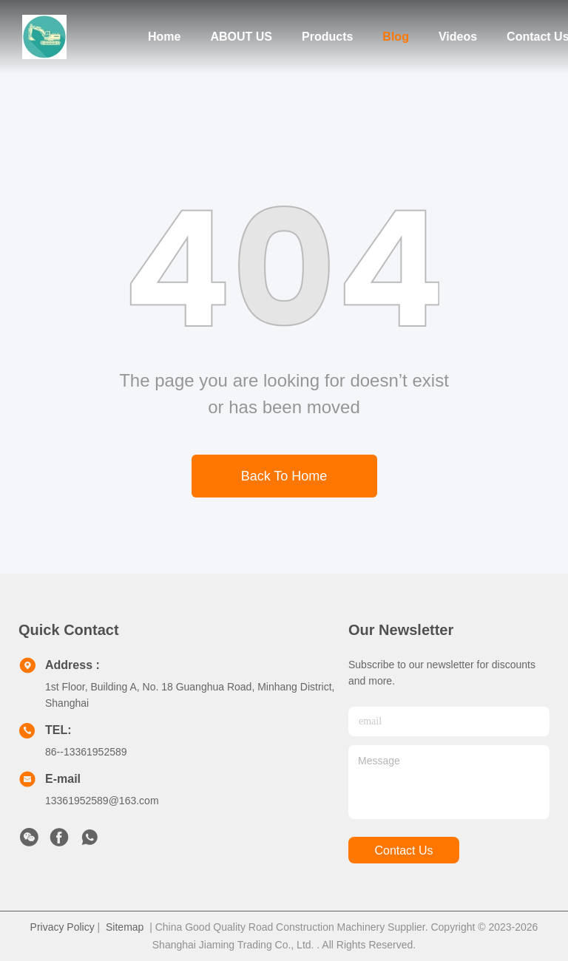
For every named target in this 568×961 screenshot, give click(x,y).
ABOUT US (241, 36)
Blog (395, 36)
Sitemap (124, 927)
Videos (458, 36)
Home (164, 36)
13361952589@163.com (102, 801)
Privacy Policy (62, 927)
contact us (403, 850)
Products (327, 36)
